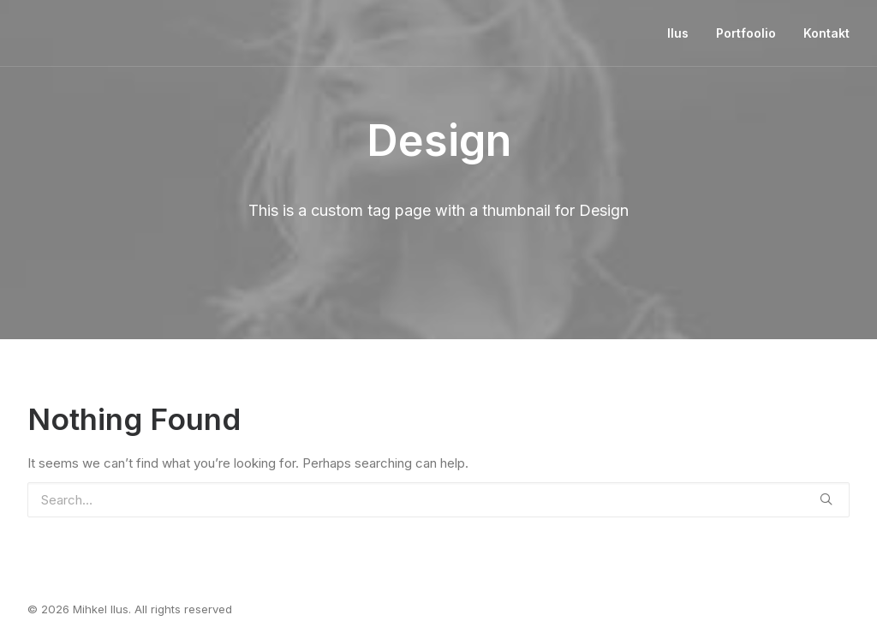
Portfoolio (746, 33)
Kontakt (826, 33)
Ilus (678, 33)
